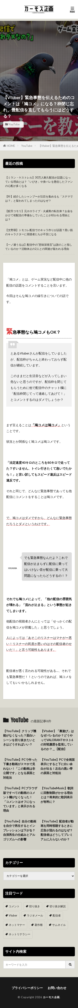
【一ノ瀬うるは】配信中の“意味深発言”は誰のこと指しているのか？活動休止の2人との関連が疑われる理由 (38, 246)
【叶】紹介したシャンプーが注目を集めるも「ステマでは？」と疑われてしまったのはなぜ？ (39, 198)
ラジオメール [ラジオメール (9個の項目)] (35, 915)
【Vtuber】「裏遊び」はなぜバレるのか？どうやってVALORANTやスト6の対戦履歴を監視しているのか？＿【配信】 (57, 740)
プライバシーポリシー (27, 988)
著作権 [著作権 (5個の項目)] (39, 924)
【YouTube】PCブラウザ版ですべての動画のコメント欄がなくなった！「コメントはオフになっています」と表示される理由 (20, 799)
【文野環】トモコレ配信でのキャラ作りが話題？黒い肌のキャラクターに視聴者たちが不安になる (39, 232)
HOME (11, 145)
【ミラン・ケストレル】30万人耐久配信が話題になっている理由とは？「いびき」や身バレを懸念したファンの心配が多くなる (39, 181)
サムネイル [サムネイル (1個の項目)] (59, 924)
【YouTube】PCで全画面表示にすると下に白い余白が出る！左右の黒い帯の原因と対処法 (58, 766)
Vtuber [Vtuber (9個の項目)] (13, 915)
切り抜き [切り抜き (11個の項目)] (34, 906)
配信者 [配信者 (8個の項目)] (57, 915)
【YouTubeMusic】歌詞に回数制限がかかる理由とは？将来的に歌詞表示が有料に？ (57, 794)
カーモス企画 (51, 997)
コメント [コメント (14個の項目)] (14, 906)
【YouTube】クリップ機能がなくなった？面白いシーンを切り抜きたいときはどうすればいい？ (19, 737)
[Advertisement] (39, 50)
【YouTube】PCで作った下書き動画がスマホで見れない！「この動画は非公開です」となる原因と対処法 (20, 768)
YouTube (14, 124)
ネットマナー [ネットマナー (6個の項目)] (17, 924)
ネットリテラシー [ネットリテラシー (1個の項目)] (19, 934)
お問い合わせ (57, 988)
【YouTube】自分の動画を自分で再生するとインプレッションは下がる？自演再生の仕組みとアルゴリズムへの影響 (19, 830)
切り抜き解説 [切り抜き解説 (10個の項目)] (58, 906)
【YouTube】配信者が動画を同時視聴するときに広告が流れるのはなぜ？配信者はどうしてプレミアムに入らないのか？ (57, 830)
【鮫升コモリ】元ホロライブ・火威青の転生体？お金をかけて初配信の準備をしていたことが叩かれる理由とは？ (39, 215)
